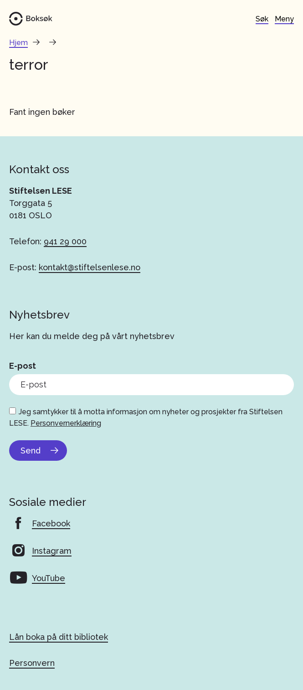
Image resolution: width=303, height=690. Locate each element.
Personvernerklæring (66, 423)
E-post (22, 366)
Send (31, 450)
